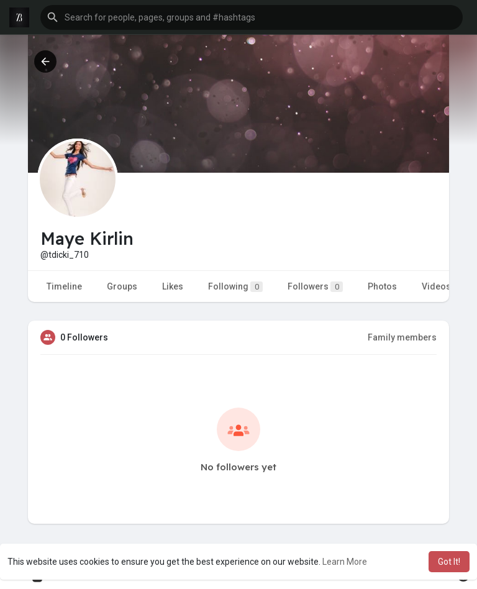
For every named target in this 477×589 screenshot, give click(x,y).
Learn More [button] (344, 562)
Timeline (64, 286)
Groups (122, 286)
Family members (402, 337)
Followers (315, 286)
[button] (251, 17)
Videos (436, 286)
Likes (172, 286)
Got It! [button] (449, 562)
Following (235, 286)
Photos (382, 286)
